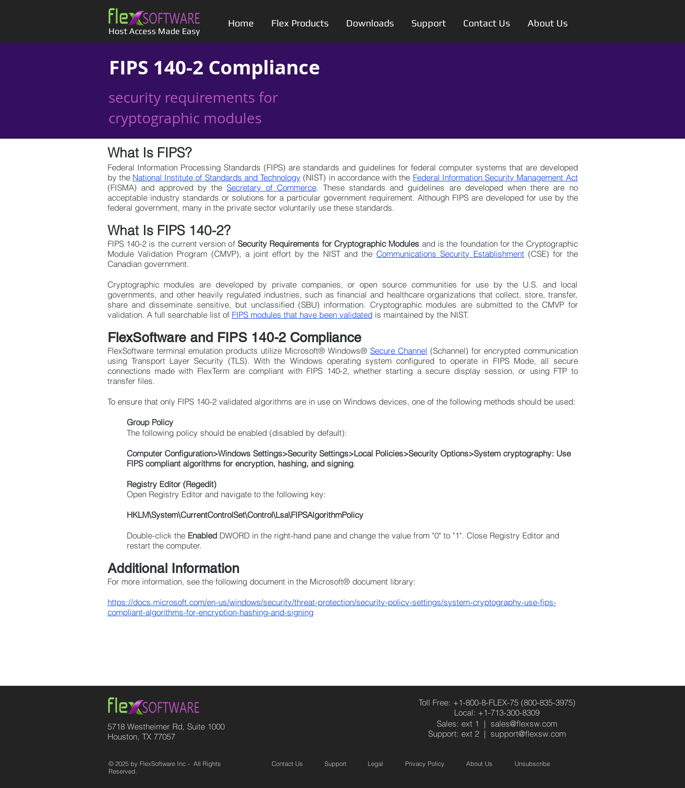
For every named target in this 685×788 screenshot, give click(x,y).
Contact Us (287, 763)
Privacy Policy (425, 763)
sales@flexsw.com (524, 723)
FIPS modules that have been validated (302, 315)
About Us (479, 763)
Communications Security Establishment (450, 254)
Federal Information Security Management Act (495, 177)
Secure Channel (398, 351)
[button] (300, 23)
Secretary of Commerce (271, 187)
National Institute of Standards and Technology (216, 177)
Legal (375, 763)
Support (335, 763)
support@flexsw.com (528, 733)
